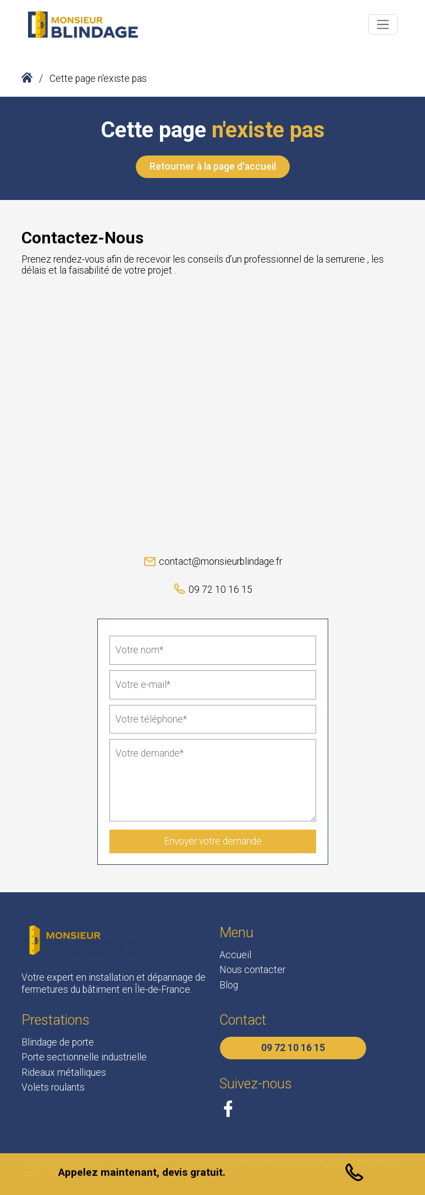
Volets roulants (53, 1087)
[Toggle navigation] (382, 24)
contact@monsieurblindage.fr (212, 561)
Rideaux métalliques (63, 1072)
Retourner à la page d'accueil (213, 166)
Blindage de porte (57, 1042)
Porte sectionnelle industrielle (84, 1057)
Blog (228, 985)
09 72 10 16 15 (212, 589)
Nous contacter (252, 969)
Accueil (235, 954)
